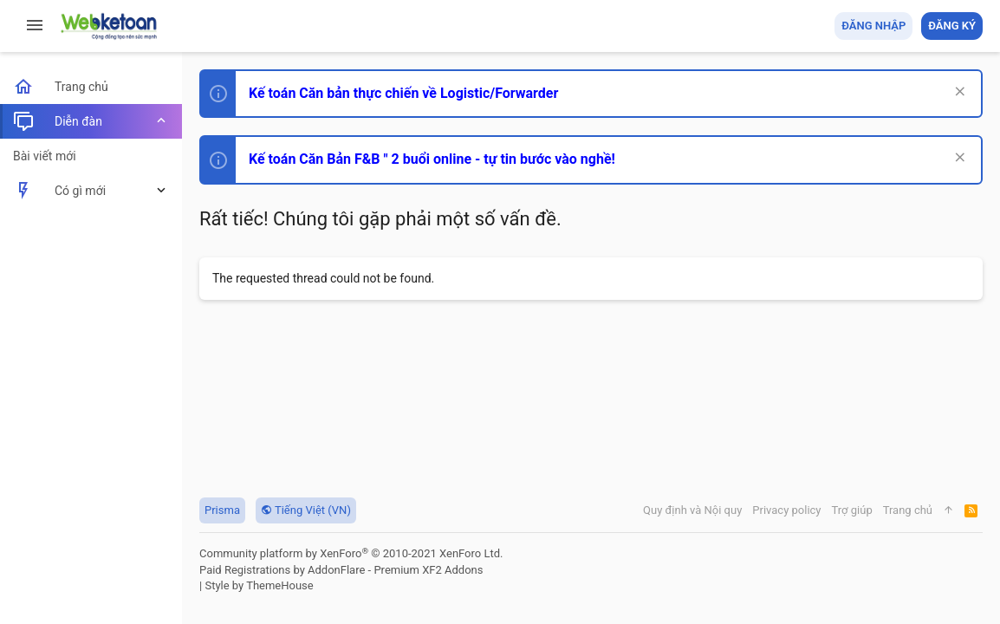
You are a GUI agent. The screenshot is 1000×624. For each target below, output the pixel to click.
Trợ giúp (852, 510)
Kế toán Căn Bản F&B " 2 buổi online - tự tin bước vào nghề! (432, 159)
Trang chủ (907, 510)
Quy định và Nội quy (692, 510)
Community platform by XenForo (351, 553)
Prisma (222, 510)
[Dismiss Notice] (958, 93)
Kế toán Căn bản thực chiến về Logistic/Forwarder (403, 93)
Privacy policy (786, 510)
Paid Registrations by (341, 569)
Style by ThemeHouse (259, 585)
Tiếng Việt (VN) (306, 510)
